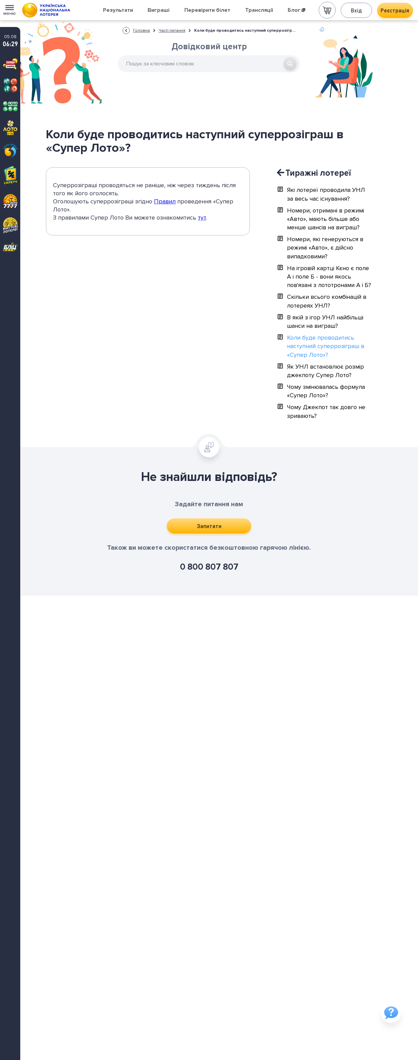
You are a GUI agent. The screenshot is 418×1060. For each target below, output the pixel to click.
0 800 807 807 (209, 567)
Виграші (158, 10)
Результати (118, 10)
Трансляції (259, 10)
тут (202, 217)
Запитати (209, 525)
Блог (296, 10)
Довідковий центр (209, 46)
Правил (165, 201)
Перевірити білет (207, 10)
